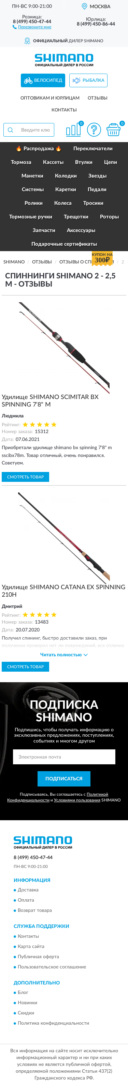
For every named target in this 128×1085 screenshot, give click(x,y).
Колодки (66, 176)
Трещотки (76, 216)
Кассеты (53, 162)
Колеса (63, 203)
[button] (32, 27)
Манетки (32, 176)
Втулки (84, 162)
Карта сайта (31, 946)
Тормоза (21, 162)
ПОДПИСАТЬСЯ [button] (64, 779)
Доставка (28, 890)
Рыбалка (93, 80)
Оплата (26, 900)
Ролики (34, 203)
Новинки (27, 1003)
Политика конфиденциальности (53, 1023)
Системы (33, 189)
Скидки (26, 1013)
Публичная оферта (38, 956)
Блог (23, 993)
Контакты (64, 110)
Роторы (109, 216)
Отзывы (98, 98)
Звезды (97, 176)
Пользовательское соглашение (52, 967)
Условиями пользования (77, 800)
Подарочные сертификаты (64, 244)
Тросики (93, 203)
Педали (97, 189)
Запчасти (44, 230)
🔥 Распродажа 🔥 (39, 148)
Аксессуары (81, 230)
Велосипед (48, 80)
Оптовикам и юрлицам (50, 98)
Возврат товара (35, 910)
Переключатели (93, 148)
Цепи (110, 162)
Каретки (65, 189)
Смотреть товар (25, 477)
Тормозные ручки (30, 216)
